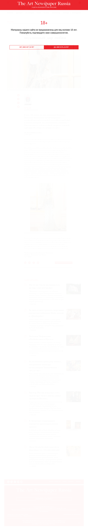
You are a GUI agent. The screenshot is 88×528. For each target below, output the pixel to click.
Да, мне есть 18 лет (61, 47)
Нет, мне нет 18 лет (26, 47)
